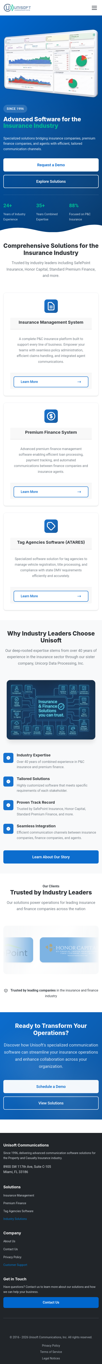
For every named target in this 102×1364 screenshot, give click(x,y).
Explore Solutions (51, 181)
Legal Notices (51, 1358)
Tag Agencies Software (18, 1211)
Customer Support (15, 1265)
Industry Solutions (15, 1219)
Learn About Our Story (51, 861)
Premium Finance (14, 1203)
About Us (9, 1241)
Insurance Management (18, 1195)
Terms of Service (51, 1352)
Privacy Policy (12, 1257)
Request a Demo (51, 165)
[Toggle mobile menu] (94, 8)
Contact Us (10, 1249)
